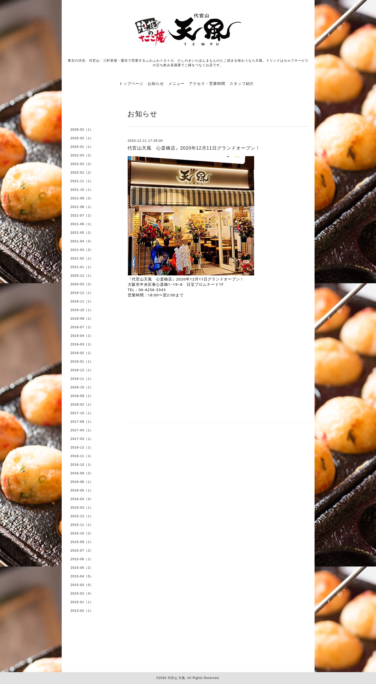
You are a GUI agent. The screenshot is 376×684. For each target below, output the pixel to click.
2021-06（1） (82, 224)
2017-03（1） (82, 439)
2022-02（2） (82, 164)
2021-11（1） (82, 181)
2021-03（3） (82, 250)
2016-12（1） (82, 447)
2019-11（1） (82, 301)
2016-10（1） (82, 464)
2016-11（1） (82, 456)
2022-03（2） (82, 155)
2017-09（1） (82, 421)
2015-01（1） (82, 602)
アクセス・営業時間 (207, 83)
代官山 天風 (176, 678)
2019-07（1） (82, 327)
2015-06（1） (82, 559)
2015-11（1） (82, 525)
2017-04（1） (82, 430)
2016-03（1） (82, 507)
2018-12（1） (82, 370)
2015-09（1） (82, 542)
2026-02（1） (82, 129)
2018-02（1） (82, 404)
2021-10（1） (82, 190)
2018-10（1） (82, 387)
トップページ (131, 83)
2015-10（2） (82, 533)
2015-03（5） (82, 585)
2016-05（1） (82, 490)
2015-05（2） (82, 568)
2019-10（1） (82, 310)
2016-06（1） (82, 482)
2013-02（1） (82, 610)
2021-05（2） (82, 232)
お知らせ (156, 83)
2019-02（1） (82, 353)
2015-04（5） (82, 576)
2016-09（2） (82, 473)
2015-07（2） (82, 550)
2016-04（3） (82, 499)
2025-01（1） (82, 147)
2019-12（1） (82, 293)
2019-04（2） (82, 336)
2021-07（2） (82, 215)
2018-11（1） (82, 379)
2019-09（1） (82, 318)
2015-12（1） (82, 516)
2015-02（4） (82, 593)
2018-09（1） (82, 396)
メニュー (176, 83)
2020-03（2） (82, 284)
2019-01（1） (82, 361)
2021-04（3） (82, 241)
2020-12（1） (82, 275)
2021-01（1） (82, 267)
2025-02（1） (82, 138)
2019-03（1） (82, 344)
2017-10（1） (82, 413)
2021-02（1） (82, 258)
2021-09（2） (82, 198)
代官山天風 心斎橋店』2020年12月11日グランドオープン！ (193, 148)
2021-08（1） (82, 207)
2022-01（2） (82, 172)
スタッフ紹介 (242, 83)
